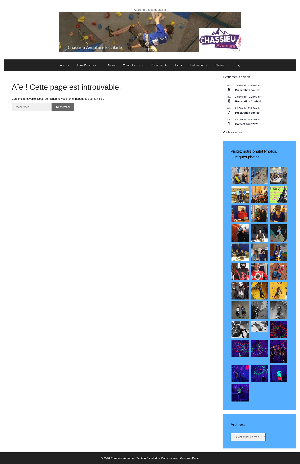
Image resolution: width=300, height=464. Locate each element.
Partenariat (201, 65)
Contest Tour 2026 (246, 124)
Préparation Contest (248, 101)
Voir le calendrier (233, 132)
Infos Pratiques (90, 65)
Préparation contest (247, 90)
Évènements (159, 65)
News (111, 65)
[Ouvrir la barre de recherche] (238, 65)
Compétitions (135, 65)
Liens (178, 65)
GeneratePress (190, 458)
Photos (223, 65)
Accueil (64, 65)
